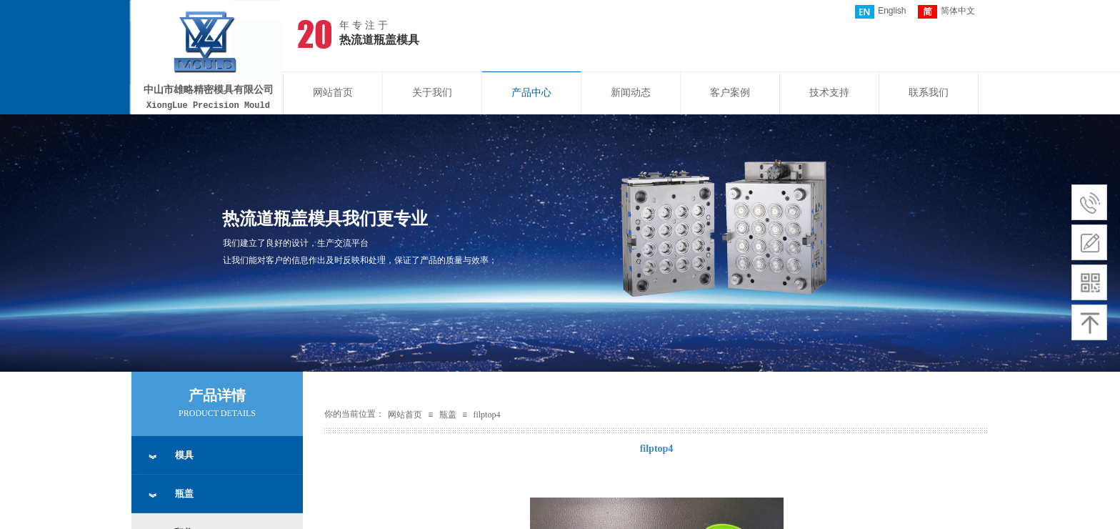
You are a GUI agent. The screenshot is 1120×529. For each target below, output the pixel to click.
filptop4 (486, 415)
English (880, 12)
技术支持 (829, 92)
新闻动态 (631, 92)
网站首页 (333, 92)
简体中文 (946, 12)
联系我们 (929, 92)
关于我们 (432, 92)
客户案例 (730, 92)
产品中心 (531, 92)
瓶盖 (447, 415)
